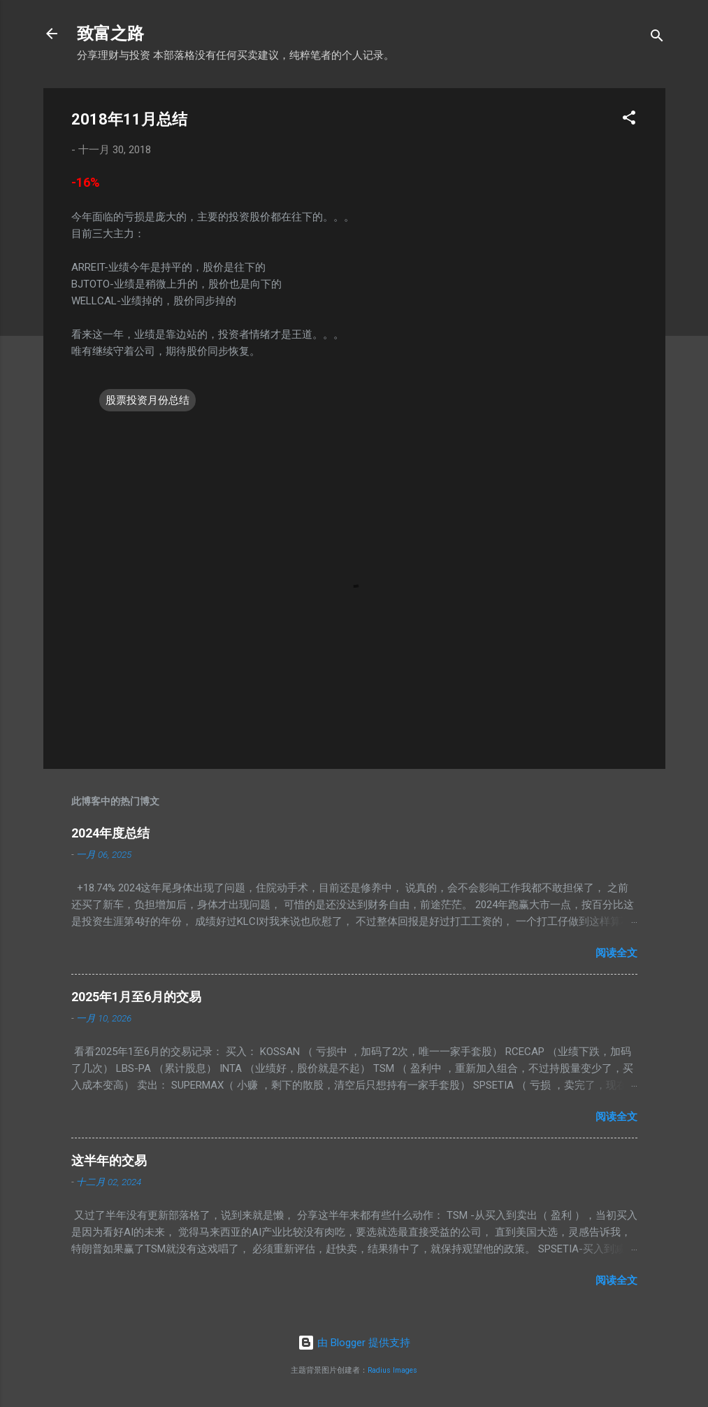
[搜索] (657, 38)
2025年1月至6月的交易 (136, 996)
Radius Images (392, 1370)
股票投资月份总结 (147, 400)
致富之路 (110, 33)
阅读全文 (616, 953)
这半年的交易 (109, 1160)
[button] (629, 120)
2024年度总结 (110, 833)
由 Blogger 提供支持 (354, 1342)
